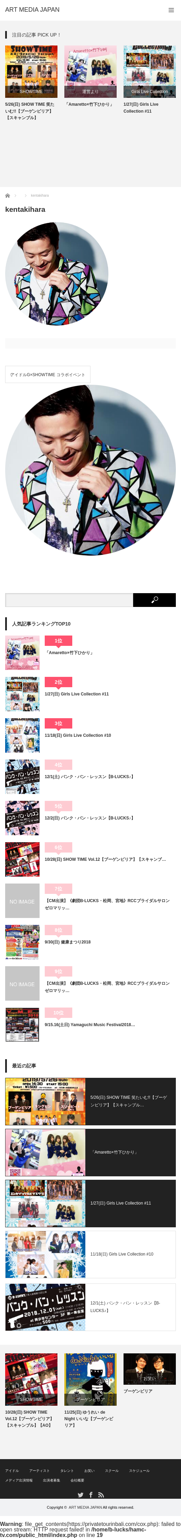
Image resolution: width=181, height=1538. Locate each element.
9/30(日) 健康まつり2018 (67, 942)
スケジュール (139, 1471)
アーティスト (39, 1471)
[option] (31, 83)
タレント (67, 1471)
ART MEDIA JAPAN (85, 1507)
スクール (112, 1471)
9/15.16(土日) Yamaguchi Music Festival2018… (90, 1024)
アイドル (12, 1471)
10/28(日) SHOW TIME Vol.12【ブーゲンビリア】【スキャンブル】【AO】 (29, 1419)
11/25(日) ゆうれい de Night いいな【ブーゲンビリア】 (88, 1419)
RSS (100, 1494)
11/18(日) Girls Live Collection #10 (78, 735)
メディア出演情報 (19, 1480)
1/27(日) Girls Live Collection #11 (141, 107)
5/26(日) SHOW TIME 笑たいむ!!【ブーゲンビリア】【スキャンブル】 (29, 111)
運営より (90, 91)
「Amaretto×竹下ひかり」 (89, 104)
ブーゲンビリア (90, 1399)
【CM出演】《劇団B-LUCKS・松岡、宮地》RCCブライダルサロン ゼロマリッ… (109, 904)
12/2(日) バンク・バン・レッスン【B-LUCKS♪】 (90, 818)
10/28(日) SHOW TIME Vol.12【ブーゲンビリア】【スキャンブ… (105, 859)
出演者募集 (51, 1480)
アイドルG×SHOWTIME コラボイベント (47, 374)
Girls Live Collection (149, 91)
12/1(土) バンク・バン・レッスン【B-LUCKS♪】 (90, 776)
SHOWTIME (31, 91)
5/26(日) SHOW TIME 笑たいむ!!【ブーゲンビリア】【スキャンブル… (128, 1101)
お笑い (149, 1378)
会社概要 (77, 1480)
